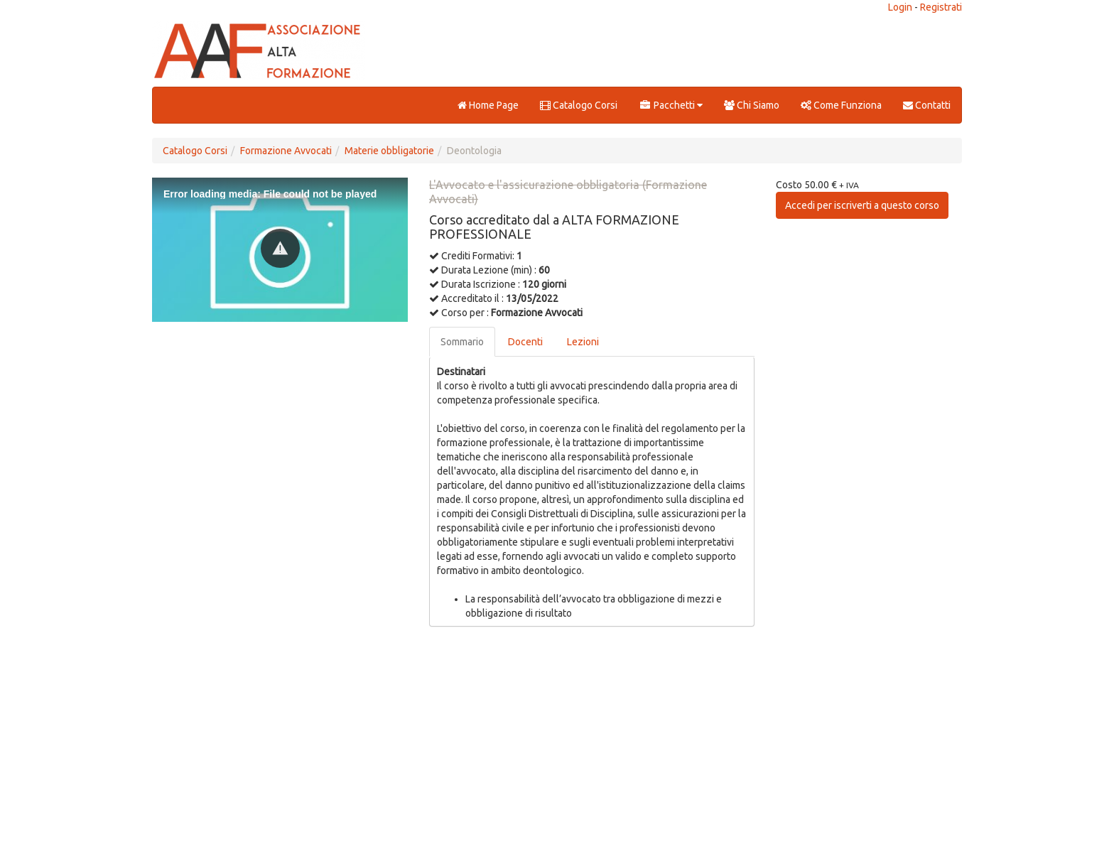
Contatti (927, 105)
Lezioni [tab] (583, 341)
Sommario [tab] (462, 341)
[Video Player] (280, 250)
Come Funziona (841, 105)
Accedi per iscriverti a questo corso (862, 205)
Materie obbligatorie (389, 150)
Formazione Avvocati (286, 150)
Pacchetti (671, 105)
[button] (280, 248)
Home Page (488, 105)
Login (900, 7)
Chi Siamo (751, 105)
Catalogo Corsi (578, 105)
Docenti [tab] (525, 341)
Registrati (941, 7)
